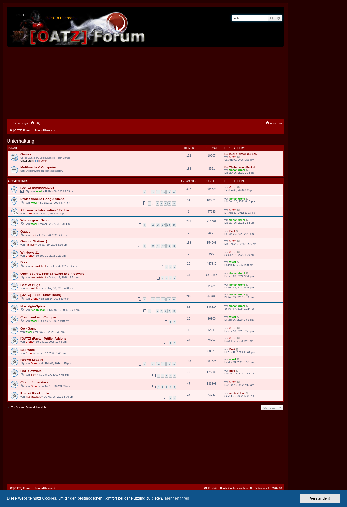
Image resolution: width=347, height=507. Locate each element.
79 (174, 364)
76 (158, 364)
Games (25, 154)
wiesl (39, 191)
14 (174, 245)
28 (168, 224)
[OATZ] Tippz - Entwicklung (41, 295)
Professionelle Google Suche (42, 199)
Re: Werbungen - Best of (239, 167)
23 (163, 299)
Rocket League (31, 359)
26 (158, 224)
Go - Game (28, 328)
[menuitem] (35, 123)
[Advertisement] (145, 82)
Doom (24, 262)
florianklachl (237, 169)
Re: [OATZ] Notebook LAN (240, 154)
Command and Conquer (38, 317)
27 (163, 224)
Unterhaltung (20, 141)
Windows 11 (29, 252)
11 (158, 245)
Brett (33, 235)
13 (168, 245)
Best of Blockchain (34, 393)
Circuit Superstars (34, 382)
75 (153, 364)
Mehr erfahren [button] (177, 498)
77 (163, 364)
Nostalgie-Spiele (32, 306)
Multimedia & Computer (38, 167)
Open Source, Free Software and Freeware (52, 273)
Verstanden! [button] (320, 498)
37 (158, 192)
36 (153, 192)
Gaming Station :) (33, 241)
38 (163, 192)
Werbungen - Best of (36, 220)
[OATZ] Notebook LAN (37, 187)
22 (158, 299)
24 (168, 299)
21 (153, 299)
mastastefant (38, 266)
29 (174, 224)
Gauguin (26, 231)
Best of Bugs (30, 285)
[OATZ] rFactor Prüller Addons (43, 338)
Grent (232, 156)
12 (163, 245)
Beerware (27, 350)
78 (168, 364)
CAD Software (31, 371)
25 (153, 224)
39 (168, 192)
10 (174, 203)
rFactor (41, 160)
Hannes (30, 244)
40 (174, 192)
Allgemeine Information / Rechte (44, 210)
